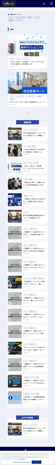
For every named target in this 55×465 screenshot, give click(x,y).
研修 (37, 377)
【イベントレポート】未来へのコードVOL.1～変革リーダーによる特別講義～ (34, 350)
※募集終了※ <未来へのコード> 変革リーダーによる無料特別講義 (34, 366)
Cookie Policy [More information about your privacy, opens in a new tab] (21, 459)
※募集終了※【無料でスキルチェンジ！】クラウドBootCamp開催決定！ (34, 383)
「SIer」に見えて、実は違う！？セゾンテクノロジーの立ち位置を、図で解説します (27, 63)
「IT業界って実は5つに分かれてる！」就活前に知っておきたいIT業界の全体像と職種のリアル (34, 201)
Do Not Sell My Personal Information (21, 462)
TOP (9, 9)
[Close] (52, 453)
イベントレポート (33, 129)
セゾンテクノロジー (21, 17)
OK (36, 462)
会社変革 (11, 20)
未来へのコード (33, 228)
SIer (12, 58)
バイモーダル (19, 20)
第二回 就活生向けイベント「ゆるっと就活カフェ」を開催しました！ (34, 135)
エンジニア (37, 17)
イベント (11, 17)
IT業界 (25, 195)
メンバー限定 (32, 278)
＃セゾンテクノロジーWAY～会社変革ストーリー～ (27, 102)
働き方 (30, 17)
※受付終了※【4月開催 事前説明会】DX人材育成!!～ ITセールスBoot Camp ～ (34, 399)
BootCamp (26, 377)
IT (24, 146)
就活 (34, 146)
